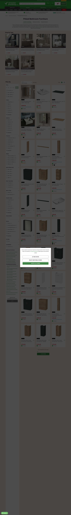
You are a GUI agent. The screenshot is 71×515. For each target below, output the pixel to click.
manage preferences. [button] (34, 251)
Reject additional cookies (35, 260)
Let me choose (35, 256)
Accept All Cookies (35, 263)
